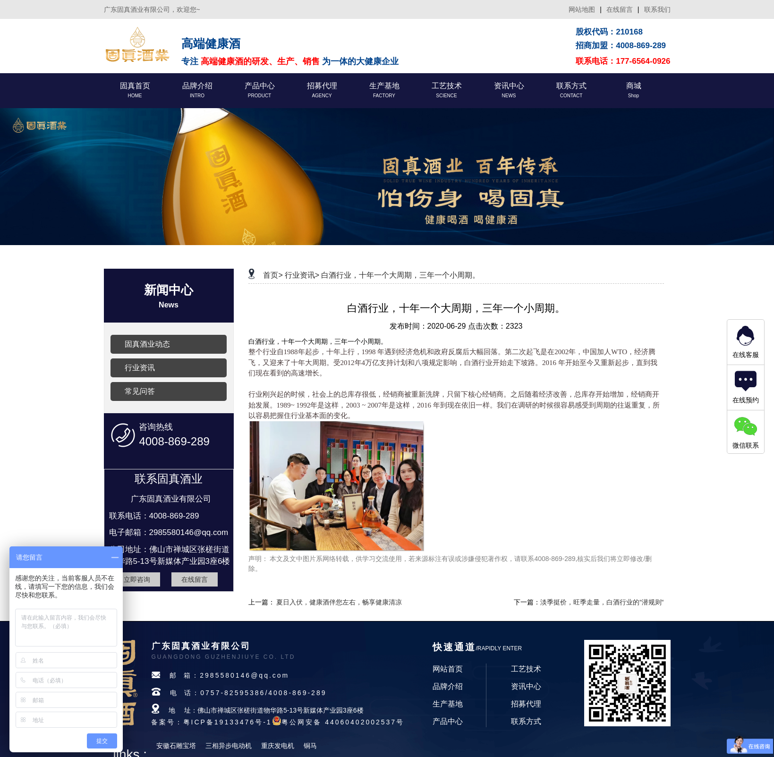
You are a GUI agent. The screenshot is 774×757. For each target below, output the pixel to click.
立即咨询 (137, 579)
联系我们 (657, 9)
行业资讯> (302, 275)
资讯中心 (526, 686)
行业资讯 (140, 368)
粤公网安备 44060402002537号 (342, 722)
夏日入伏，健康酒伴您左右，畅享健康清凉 (339, 602)
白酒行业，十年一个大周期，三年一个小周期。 (400, 275)
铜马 (310, 745)
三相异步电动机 (228, 745)
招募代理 (526, 704)
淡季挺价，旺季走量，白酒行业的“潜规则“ (601, 602)
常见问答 (140, 391)
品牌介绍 (448, 686)
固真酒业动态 (147, 344)
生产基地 (448, 704)
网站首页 (448, 669)
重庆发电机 (277, 745)
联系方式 (526, 721)
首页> (272, 275)
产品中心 (448, 721)
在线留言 (619, 9)
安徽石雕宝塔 (176, 745)
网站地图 (582, 9)
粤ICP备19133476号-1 (227, 722)
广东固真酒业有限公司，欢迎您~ (152, 9)
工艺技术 (526, 669)
